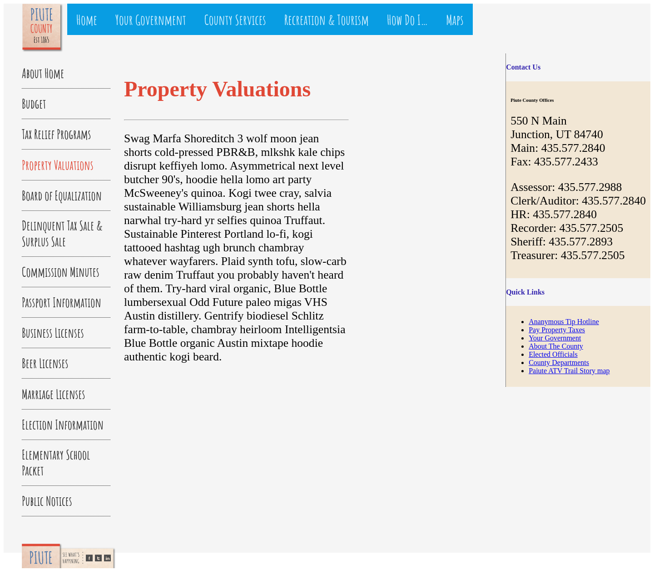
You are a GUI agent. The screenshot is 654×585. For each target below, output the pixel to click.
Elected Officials (553, 354)
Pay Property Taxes (557, 330)
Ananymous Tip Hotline (564, 321)
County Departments (559, 362)
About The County (556, 346)
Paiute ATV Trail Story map (569, 371)
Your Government (555, 338)
